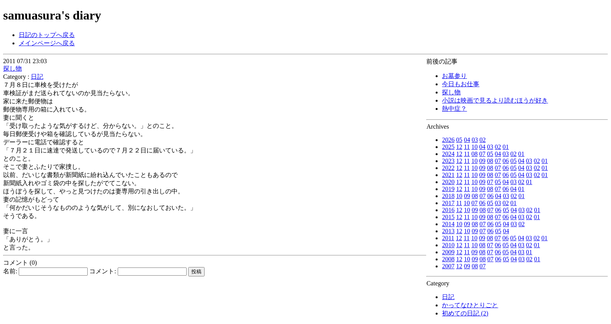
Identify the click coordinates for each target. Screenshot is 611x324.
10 (474, 146)
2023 (448, 161)
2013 (448, 231)
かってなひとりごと (470, 305)
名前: (45, 271)
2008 (448, 259)
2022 (448, 168)
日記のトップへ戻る (47, 35)
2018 (448, 196)
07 (482, 153)
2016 (448, 210)
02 (482, 139)
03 (474, 139)
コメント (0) (20, 262)
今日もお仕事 (460, 84)
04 (467, 139)
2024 (448, 153)
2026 (448, 139)
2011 (448, 238)
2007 (448, 266)
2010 (448, 245)
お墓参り (454, 76)
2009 (448, 252)
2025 (448, 146)
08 (474, 153)
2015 (448, 217)
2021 (448, 175)
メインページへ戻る (47, 43)
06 (506, 161)
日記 (448, 297)
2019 (448, 189)
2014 (448, 224)
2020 (448, 182)
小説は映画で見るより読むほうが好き (495, 100)
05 (459, 139)
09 (482, 161)
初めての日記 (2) (465, 313)
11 (467, 146)
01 (506, 146)
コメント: (137, 271)
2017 (448, 203)
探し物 (451, 92)
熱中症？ (454, 108)
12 (459, 146)
